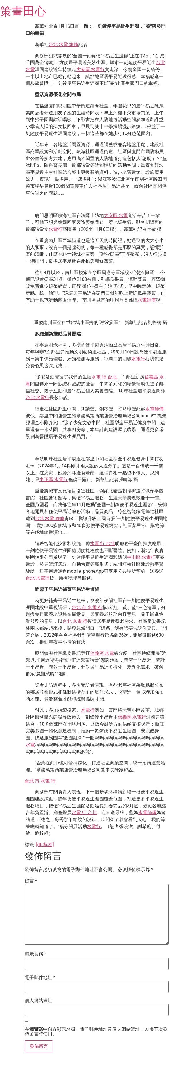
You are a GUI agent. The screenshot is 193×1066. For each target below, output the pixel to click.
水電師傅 (146, 300)
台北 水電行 (38, 397)
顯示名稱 (35, 954)
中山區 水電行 (141, 557)
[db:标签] (45, 844)
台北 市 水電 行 (87, 607)
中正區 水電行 (53, 479)
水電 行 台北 (104, 377)
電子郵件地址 (40, 977)
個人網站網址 (38, 1000)
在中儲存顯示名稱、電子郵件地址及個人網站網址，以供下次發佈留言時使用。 (96, 1031)
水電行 (55, 229)
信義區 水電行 (132, 717)
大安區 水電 (116, 215)
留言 (31, 881)
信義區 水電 (102, 653)
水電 (30, 744)
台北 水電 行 (75, 621)
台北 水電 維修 (64, 44)
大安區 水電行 (90, 69)
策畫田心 (23, 11)
